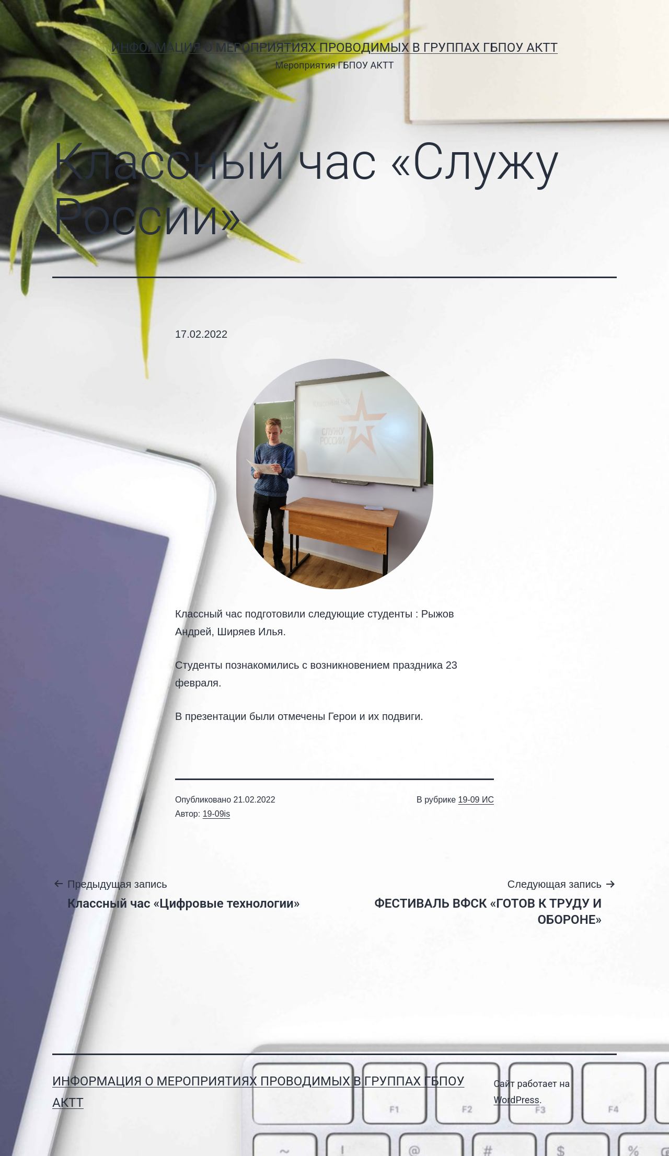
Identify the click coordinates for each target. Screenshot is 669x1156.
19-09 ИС (476, 799)
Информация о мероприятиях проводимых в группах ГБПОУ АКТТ (334, 47)
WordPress (516, 1099)
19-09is (216, 813)
